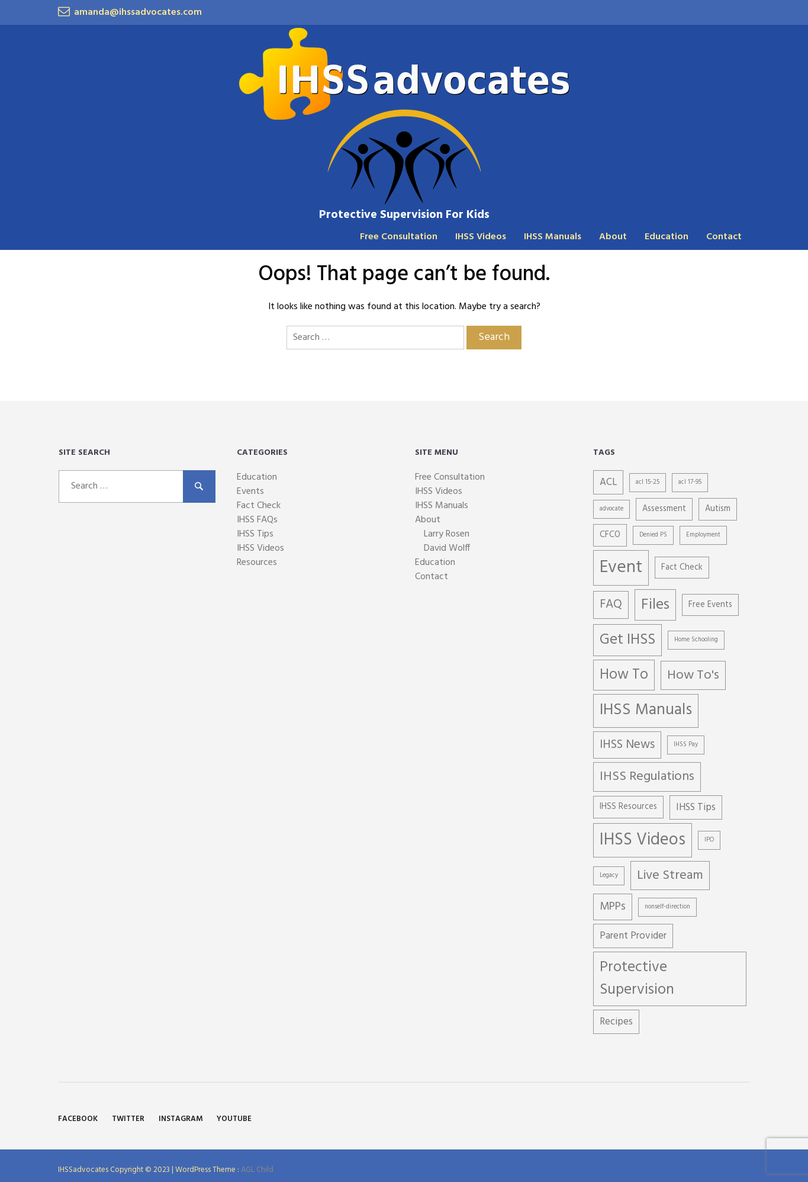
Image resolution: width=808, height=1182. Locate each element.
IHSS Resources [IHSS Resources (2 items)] (628, 807)
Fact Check (259, 506)
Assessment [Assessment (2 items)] (664, 509)
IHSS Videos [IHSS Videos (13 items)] (642, 840)
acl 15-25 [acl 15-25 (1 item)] (647, 482)
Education (666, 237)
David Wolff (447, 548)
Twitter (128, 1119)
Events (250, 491)
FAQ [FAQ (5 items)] (611, 604)
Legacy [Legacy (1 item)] (609, 876)
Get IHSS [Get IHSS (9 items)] (627, 640)
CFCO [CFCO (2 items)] (610, 535)
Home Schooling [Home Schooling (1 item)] (696, 640)
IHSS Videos (480, 237)
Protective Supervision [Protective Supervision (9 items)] (637, 978)
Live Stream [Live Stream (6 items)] (670, 875)
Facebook (78, 1119)
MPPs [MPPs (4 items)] (613, 907)
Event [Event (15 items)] (621, 568)
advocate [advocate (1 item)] (611, 509)
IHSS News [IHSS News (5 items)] (627, 744)
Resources (257, 562)
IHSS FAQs (257, 520)
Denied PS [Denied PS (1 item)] (653, 535)
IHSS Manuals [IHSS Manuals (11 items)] (646, 710)
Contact (724, 237)
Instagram (180, 1119)
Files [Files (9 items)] (655, 605)
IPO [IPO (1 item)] (709, 840)
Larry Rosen (446, 534)
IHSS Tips (255, 534)
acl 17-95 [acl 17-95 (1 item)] (689, 482)
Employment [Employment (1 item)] (703, 535)
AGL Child (257, 1170)
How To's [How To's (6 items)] (693, 675)
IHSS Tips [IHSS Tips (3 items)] (696, 807)
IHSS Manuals (552, 237)
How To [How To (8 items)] (624, 675)
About (613, 237)
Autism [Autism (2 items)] (717, 509)
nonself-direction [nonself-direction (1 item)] (667, 907)
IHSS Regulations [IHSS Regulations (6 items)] (647, 776)
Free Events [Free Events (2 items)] (710, 605)
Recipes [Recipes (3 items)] (616, 1022)
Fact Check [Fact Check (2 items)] (682, 567)
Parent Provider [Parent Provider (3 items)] (633, 936)
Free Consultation (398, 237)
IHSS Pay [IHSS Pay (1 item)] (686, 745)
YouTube (234, 1119)
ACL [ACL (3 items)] (608, 482)
